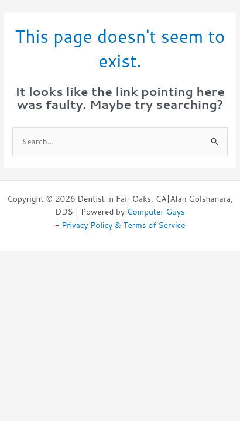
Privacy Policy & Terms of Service (123, 224)
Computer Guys (156, 211)
